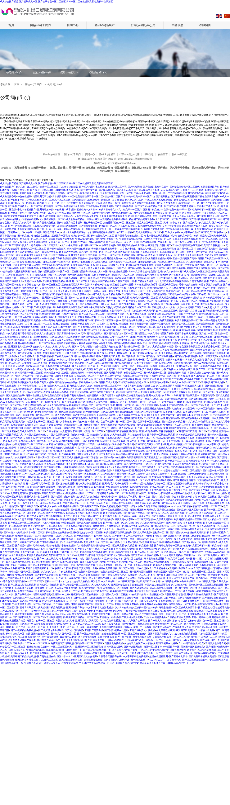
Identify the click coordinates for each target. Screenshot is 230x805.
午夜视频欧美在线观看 (68, 307)
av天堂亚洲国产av (210, 186)
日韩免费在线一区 (88, 382)
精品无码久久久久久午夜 (152, 663)
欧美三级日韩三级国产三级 (162, 610)
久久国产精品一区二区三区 (213, 513)
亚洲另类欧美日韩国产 (19, 428)
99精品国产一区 (171, 646)
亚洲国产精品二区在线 (200, 336)
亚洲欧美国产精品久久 (53, 493)
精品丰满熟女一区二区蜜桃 (187, 353)
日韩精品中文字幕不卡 (197, 460)
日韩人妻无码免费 (15, 366)
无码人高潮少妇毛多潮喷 (144, 431)
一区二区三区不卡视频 (92, 438)
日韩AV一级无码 (14, 255)
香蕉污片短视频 (19, 565)
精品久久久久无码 (22, 222)
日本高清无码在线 (36, 301)
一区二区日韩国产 (163, 653)
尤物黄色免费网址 (30, 327)
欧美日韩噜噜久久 (108, 209)
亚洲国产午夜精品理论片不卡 (133, 382)
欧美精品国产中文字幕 (121, 591)
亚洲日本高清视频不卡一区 (39, 568)
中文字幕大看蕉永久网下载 (179, 229)
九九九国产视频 (163, 281)
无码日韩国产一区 (34, 402)
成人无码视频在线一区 (208, 526)
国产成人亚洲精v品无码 (145, 447)
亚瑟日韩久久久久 (150, 415)
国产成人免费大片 (68, 529)
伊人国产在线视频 (207, 496)
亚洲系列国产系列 (37, 212)
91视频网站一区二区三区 (12, 451)
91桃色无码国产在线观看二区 (130, 500)
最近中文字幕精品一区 (110, 568)
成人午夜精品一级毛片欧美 (184, 235)
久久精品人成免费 (205, 630)
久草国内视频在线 (55, 650)
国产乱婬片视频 (45, 382)
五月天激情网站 (150, 405)
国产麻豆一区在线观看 (182, 196)
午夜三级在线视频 (177, 473)
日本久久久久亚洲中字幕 (190, 255)
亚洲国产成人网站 (152, 418)
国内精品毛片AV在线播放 (209, 578)
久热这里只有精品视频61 (156, 506)
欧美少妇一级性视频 (56, 301)
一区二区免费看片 (210, 555)
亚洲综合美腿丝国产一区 (153, 392)
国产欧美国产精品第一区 (215, 310)
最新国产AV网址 (68, 637)
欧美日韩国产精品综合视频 (22, 656)
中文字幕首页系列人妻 (212, 304)
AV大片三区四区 (109, 428)
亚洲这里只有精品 (135, 395)
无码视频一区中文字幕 (211, 418)
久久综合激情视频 (86, 545)
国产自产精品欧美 (104, 519)
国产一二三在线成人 (47, 558)
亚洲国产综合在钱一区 (126, 601)
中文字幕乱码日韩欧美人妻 (148, 591)
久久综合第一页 (179, 584)
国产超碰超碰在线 (46, 656)
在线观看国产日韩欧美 (173, 402)
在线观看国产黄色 (52, 353)
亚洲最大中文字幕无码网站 (26, 265)
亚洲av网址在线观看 (25, 343)
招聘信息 (177, 25)
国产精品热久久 (138, 314)
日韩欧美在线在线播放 (57, 532)
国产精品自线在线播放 (133, 320)
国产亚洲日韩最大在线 (78, 274)
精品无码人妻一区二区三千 (51, 477)
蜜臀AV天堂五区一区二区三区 (52, 578)
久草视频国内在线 (102, 470)
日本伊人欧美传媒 (46, 216)
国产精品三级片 (95, 333)
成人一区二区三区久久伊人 (45, 627)
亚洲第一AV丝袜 (60, 594)
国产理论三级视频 (166, 509)
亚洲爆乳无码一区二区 (42, 483)
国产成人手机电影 (142, 532)
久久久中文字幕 (69, 245)
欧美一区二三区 (186, 575)
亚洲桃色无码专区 (33, 663)
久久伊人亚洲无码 (207, 340)
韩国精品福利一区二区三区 (171, 261)
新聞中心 (72, 25)
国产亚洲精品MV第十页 (145, 353)
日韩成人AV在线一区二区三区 (184, 382)
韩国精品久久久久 (67, 317)
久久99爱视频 (24, 356)
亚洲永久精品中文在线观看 (196, 535)
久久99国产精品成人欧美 (191, 643)
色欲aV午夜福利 (69, 314)
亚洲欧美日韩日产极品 (216, 193)
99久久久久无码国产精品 (55, 405)
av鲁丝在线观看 (96, 398)
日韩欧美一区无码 (46, 539)
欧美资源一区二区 (190, 304)
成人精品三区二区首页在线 (117, 203)
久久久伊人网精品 (196, 477)
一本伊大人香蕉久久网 (68, 359)
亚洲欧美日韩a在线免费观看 (198, 594)
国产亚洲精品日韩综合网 (164, 516)
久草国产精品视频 (83, 460)
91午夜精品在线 (38, 274)
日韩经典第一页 (74, 650)
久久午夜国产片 (16, 568)
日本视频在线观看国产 (155, 558)
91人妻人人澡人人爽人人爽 (57, 346)
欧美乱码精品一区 (46, 307)
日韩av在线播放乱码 (36, 395)
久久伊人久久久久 (134, 199)
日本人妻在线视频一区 (214, 522)
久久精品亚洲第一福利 (90, 588)
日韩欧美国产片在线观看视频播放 (111, 486)
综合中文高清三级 (188, 284)
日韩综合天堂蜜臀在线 (109, 656)
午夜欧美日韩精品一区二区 (115, 366)
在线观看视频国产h (194, 379)
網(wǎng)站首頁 (51, 154)
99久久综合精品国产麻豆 (160, 333)
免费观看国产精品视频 (62, 643)
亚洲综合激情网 (187, 330)
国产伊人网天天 (213, 359)
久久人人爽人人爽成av (183, 216)
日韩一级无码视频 (152, 428)
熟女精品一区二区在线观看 (131, 473)
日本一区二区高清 (35, 532)
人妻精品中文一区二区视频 (215, 346)
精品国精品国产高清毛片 (128, 454)
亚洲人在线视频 (61, 323)
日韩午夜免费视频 (64, 376)
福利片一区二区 (160, 532)
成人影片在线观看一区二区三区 (199, 571)
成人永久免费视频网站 (74, 232)
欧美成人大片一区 (98, 271)
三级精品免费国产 (9, 314)
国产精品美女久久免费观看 (85, 199)
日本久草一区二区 (126, 327)
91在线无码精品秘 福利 (58, 597)
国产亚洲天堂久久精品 (155, 457)
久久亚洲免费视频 (99, 310)
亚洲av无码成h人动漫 (51, 503)
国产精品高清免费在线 (211, 467)
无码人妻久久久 (91, 542)
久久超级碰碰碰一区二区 (101, 597)
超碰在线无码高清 (196, 532)
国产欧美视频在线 (205, 323)
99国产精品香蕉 (106, 281)
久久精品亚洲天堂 (125, 581)
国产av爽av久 (142, 552)
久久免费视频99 (194, 261)
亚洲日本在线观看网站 (159, 480)
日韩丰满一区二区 (44, 457)
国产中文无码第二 (162, 627)
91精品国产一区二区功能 (49, 500)
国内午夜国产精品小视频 (69, 222)
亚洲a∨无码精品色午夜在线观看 (111, 219)
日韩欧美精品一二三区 (187, 203)
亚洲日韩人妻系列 (77, 255)
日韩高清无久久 (17, 650)
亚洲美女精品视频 (36, 555)
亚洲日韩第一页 (45, 209)
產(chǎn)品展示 (105, 25)
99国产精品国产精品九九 (102, 392)
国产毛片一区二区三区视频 (155, 349)
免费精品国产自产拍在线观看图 (31, 470)
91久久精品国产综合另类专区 (21, 333)
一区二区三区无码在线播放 (121, 255)
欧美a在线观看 (62, 509)
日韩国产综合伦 (138, 336)
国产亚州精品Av (65, 216)
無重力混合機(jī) (59, 167)
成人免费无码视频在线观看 (22, 640)
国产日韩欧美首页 (56, 248)
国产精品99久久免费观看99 (73, 287)
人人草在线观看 (118, 434)
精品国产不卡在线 (112, 330)
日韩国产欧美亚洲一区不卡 (211, 258)
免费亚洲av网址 (219, 287)
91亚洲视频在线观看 (68, 506)
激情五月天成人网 (72, 389)
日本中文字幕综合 (143, 363)
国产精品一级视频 (88, 252)
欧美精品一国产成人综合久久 (195, 343)
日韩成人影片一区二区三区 (24, 304)
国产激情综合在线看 (199, 490)
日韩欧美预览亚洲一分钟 (84, 568)
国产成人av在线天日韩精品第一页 (114, 353)
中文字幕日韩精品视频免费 (55, 265)
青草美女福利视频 (26, 229)
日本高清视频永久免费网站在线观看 (86, 301)
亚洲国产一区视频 (61, 235)
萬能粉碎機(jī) (22, 167)
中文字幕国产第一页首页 (184, 496)
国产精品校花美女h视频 (63, 496)
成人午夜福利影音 (44, 535)
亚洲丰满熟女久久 (32, 346)
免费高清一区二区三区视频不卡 (144, 402)
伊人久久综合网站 (31, 245)
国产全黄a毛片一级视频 (29, 353)
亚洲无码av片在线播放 (171, 274)
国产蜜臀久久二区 (168, 340)
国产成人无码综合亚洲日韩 (179, 500)
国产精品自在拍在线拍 (66, 382)
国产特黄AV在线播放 (114, 457)
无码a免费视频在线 (49, 304)
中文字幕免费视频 (211, 242)
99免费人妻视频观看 (54, 464)
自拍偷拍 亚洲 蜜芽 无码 (215, 278)
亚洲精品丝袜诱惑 (213, 402)
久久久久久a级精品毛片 (129, 317)
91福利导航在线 (79, 597)
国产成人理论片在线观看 (51, 630)
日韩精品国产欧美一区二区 (180, 663)
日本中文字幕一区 (69, 304)
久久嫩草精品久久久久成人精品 (204, 614)
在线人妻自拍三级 (186, 526)
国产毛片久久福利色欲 (212, 203)
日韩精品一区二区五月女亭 (31, 447)
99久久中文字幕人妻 (218, 349)
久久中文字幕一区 (175, 441)
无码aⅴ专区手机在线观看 (185, 464)
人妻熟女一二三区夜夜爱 (34, 363)
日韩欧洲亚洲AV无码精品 (143, 509)
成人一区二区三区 (194, 405)
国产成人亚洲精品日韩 (41, 190)
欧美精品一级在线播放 (78, 248)
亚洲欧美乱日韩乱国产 (159, 245)
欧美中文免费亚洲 (68, 268)
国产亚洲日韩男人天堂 (207, 216)
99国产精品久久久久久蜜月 (22, 578)
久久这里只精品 (99, 261)
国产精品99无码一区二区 (63, 633)
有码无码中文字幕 (159, 382)
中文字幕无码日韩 (163, 519)
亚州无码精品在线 (156, 291)
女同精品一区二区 (88, 245)
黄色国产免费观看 (9, 239)
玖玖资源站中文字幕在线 (132, 451)
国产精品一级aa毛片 (213, 470)
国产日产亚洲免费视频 (44, 222)
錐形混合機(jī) (105, 167)
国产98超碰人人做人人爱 (92, 314)
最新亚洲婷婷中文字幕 (85, 190)
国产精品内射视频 (55, 607)
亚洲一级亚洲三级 (133, 646)
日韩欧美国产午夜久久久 (12, 186)
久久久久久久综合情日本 (74, 640)
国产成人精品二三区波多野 (17, 258)
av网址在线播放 (191, 640)
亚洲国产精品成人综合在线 (95, 336)
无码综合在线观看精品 (70, 411)
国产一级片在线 (111, 522)
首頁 (11, 25)
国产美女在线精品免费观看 (160, 451)
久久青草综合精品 (69, 186)
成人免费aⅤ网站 (63, 415)
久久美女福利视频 (87, 637)
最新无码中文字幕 (124, 519)
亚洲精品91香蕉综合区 (106, 239)
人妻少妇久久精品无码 (81, 379)
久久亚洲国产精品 (204, 229)
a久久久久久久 (106, 529)
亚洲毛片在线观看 (81, 261)
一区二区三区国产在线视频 (157, 464)
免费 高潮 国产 (22, 483)
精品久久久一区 (31, 503)
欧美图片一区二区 (44, 588)
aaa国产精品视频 (198, 349)
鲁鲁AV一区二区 (102, 460)
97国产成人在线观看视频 (157, 584)
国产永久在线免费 (165, 203)
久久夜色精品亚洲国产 (133, 291)
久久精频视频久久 (204, 562)
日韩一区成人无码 (113, 646)
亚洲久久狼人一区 (146, 438)
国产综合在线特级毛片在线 (181, 294)
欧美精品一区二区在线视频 (208, 610)
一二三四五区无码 (168, 310)
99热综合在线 (105, 343)
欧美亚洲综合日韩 (151, 542)
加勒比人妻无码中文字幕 (135, 376)
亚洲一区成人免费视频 (189, 516)
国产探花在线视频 (66, 408)
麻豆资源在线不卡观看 (121, 284)
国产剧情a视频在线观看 (116, 630)
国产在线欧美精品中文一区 (184, 467)
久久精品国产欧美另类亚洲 (126, 467)
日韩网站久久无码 (64, 190)
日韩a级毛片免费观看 (48, 584)
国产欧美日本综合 (84, 548)
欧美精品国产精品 (56, 395)
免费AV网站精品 (26, 441)
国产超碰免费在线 (76, 395)
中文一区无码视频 (205, 408)
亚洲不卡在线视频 (217, 493)
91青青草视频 (109, 327)
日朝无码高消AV (109, 496)
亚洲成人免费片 (70, 353)
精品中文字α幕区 (217, 398)
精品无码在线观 (176, 558)
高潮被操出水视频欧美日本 (24, 425)
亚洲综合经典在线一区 (11, 663)
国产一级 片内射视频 (14, 532)
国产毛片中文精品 (55, 513)
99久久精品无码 (114, 418)
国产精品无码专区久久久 (187, 242)
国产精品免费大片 (83, 535)
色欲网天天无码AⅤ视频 (171, 405)
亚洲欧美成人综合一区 (117, 314)
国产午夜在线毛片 (190, 418)
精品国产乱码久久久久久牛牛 (163, 271)
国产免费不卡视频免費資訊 (202, 656)
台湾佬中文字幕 (157, 376)
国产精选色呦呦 (79, 418)
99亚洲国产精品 (55, 610)
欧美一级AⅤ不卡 (178, 209)
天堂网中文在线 (91, 389)
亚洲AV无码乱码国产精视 (85, 346)
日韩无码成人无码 (86, 454)
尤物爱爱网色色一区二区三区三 (119, 222)
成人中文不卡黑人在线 (59, 212)
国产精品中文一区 (44, 415)
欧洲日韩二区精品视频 (139, 216)
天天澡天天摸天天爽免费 (61, 239)
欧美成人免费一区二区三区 (144, 297)
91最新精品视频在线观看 (78, 526)
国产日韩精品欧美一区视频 (143, 366)
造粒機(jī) (91, 167)
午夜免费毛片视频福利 (206, 248)
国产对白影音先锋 (161, 496)
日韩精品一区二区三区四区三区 (72, 490)
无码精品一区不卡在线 (189, 278)
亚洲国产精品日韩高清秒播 (109, 464)
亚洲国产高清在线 (94, 630)
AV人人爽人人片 (155, 659)
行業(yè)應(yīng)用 (143, 25)
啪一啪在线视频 (65, 539)
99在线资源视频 (170, 343)
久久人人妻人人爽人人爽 (91, 268)
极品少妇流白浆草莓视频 (52, 601)
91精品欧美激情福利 (49, 314)
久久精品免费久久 (149, 252)
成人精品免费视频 (168, 297)
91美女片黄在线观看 (156, 473)
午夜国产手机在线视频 (63, 545)
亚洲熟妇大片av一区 (166, 255)
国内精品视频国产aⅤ (48, 271)
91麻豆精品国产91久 (91, 516)
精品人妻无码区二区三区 (149, 222)
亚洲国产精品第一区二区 (54, 297)
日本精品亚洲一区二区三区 (48, 389)
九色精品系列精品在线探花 (101, 232)
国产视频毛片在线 (117, 287)
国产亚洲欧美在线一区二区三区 (131, 206)
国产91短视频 (135, 186)
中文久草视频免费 (51, 522)
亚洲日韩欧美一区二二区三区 (15, 627)
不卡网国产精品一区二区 (47, 591)
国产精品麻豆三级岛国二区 (95, 591)
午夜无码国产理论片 (207, 604)
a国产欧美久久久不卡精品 (21, 310)
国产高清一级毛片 (134, 398)
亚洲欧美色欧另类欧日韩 (118, 340)
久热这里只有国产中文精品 (138, 643)
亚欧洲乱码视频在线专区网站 (132, 245)
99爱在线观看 (68, 522)
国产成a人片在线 (170, 232)
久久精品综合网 (192, 624)
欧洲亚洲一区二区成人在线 (127, 405)
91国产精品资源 (133, 268)
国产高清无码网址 (186, 206)
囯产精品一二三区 (172, 591)
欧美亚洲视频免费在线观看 (156, 408)
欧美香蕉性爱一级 (139, 323)
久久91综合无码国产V (31, 392)
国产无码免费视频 (103, 379)
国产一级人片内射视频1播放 (162, 620)
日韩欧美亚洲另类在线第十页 (191, 434)
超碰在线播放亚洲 (110, 633)
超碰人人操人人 (52, 663)
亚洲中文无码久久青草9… (159, 395)
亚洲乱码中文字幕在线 (112, 199)
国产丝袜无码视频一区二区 (73, 278)
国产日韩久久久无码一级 (116, 659)
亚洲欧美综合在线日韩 (38, 646)
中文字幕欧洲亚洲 (165, 630)
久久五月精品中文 (159, 568)
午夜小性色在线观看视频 (156, 235)
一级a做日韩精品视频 (122, 614)
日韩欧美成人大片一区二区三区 (36, 291)
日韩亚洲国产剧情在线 (17, 486)
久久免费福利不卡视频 (90, 203)
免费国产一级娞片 (196, 317)
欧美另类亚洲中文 (187, 340)
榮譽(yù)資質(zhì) (70, 72)
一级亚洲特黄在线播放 (72, 467)
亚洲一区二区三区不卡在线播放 (61, 203)
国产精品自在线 (67, 575)
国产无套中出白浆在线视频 (144, 555)
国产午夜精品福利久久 (101, 500)
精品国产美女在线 (108, 346)
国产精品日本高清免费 (185, 356)
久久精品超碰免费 (214, 503)
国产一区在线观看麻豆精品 (114, 509)
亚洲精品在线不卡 (218, 617)
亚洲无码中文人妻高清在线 (181, 578)
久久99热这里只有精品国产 (170, 385)
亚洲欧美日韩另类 (177, 372)
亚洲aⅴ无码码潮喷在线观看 (186, 245)
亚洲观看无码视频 (35, 203)
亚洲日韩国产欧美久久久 (121, 552)
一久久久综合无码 (219, 460)
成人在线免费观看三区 (185, 633)
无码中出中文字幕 (172, 222)
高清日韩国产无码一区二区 (192, 431)
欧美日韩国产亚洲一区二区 (172, 614)
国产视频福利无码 (73, 653)
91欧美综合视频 (96, 640)
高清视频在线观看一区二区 (133, 480)
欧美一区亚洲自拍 (89, 627)
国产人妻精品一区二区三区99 (75, 584)
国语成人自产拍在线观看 (100, 278)
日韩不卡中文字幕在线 (92, 307)
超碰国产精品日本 (20, 190)
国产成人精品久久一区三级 (193, 271)
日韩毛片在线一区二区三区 (40, 620)
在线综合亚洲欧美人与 (106, 451)
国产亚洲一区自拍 (187, 588)
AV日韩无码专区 (94, 372)
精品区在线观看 (210, 542)
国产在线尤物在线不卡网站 (66, 356)
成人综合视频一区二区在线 (184, 513)
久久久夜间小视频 (20, 369)
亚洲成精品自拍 (33, 261)
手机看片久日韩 (63, 568)
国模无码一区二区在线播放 (84, 594)
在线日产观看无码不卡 (194, 545)
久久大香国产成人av (62, 460)
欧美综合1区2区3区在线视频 (201, 650)
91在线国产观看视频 (65, 209)
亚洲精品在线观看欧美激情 (139, 265)
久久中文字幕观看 (109, 193)
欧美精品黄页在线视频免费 (117, 532)
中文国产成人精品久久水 (205, 627)
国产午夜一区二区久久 (208, 294)
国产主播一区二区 (46, 441)
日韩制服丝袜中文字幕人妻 (207, 444)
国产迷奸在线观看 (65, 483)
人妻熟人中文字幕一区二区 (157, 239)
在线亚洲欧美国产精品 (24, 558)
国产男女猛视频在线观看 (214, 597)
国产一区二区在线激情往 (127, 493)
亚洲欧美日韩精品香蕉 (147, 274)
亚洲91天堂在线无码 (63, 349)
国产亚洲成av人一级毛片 (119, 242)
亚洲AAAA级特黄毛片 (154, 617)
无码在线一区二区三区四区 (89, 643)
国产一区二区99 (123, 421)
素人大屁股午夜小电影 (143, 203)
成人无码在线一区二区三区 (86, 366)
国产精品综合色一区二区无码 (185, 186)
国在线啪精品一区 (92, 222)
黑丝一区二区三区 (59, 379)
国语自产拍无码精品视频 (43, 486)
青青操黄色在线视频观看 (104, 248)
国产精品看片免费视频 (113, 395)
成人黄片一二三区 (43, 323)
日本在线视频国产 (9, 601)
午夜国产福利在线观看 (185, 395)
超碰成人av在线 (116, 265)
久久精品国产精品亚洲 (136, 545)
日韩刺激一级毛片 (141, 529)
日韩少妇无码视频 (115, 307)
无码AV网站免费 (126, 425)
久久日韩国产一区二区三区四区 (172, 219)
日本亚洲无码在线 (79, 392)
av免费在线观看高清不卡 (200, 428)
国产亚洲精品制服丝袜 (140, 571)
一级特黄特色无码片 (214, 320)
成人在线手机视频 (105, 421)
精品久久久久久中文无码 (61, 470)
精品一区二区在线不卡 (106, 548)
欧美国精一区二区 (104, 601)
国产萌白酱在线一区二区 (131, 346)
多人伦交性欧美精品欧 (66, 588)
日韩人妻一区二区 (188, 301)
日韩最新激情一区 (168, 607)
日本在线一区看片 (216, 532)
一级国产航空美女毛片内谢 (148, 411)
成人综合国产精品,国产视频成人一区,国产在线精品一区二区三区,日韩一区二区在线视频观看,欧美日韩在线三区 (56, 1)
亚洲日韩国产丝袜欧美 (174, 428)
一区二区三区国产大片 (62, 646)
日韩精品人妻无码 (194, 359)
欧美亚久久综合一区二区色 (158, 483)
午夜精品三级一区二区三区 (162, 206)
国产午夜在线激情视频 (64, 258)
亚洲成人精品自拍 (128, 548)
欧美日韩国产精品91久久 (113, 389)
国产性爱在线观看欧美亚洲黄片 (20, 216)
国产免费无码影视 (197, 473)
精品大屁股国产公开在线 (39, 451)
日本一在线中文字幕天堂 (30, 467)
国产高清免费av (91, 411)
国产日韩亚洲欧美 (124, 363)
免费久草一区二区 (80, 434)
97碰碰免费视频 (106, 637)
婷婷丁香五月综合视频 (210, 284)
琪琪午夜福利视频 (24, 490)
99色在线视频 (24, 196)
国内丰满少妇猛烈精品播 (88, 483)
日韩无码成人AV (217, 274)
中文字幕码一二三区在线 (88, 447)
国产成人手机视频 (29, 601)
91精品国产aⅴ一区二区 (130, 562)
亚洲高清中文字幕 (113, 558)
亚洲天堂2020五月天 (91, 330)
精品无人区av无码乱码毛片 (213, 235)
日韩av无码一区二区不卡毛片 (89, 376)
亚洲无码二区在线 (130, 294)
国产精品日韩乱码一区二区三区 (62, 193)
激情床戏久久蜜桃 (203, 539)
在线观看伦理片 (104, 408)
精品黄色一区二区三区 (94, 477)
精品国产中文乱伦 (109, 562)
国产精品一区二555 (175, 460)
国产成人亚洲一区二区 (154, 372)
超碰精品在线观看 (92, 653)
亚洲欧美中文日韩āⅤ (87, 209)
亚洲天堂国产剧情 (113, 372)
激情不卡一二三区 (104, 604)
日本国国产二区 (194, 558)
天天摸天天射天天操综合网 (67, 291)
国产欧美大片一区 (156, 441)
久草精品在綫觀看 (191, 212)
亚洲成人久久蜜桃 (168, 447)
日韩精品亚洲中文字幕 (178, 617)
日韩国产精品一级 (15, 203)
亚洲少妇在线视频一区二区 (178, 444)
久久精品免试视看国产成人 (113, 620)
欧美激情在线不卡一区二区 (89, 196)
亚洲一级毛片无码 (13, 438)
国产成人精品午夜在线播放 (93, 186)
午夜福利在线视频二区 (151, 597)
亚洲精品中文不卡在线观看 (146, 470)
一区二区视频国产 (192, 470)
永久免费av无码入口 (131, 542)
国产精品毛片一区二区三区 (137, 330)
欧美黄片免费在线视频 (164, 565)
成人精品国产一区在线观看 (165, 529)
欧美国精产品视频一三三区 (187, 519)
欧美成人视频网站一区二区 (147, 232)
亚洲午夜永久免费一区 (46, 411)
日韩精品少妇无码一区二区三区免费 (154, 539)
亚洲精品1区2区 (30, 287)
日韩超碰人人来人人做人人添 (167, 307)
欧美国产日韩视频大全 (212, 245)
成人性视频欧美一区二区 (52, 219)
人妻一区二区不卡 (119, 336)
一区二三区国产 (28, 307)
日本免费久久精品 (172, 411)
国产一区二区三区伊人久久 (36, 473)
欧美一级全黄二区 (141, 516)
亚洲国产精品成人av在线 (155, 209)
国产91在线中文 (195, 552)
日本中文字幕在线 (138, 271)
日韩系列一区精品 (91, 291)
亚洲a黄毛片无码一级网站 (115, 483)
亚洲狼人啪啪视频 (119, 323)
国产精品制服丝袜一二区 (163, 526)
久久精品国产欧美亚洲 (44, 226)
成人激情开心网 (8, 196)
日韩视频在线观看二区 (82, 604)
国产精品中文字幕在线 (190, 310)
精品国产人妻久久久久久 (207, 500)
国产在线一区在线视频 (178, 376)
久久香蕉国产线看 (80, 265)
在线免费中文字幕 (137, 287)
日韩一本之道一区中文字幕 (193, 252)
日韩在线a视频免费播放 (48, 310)
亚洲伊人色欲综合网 (215, 643)
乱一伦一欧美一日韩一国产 (138, 196)
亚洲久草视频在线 (117, 359)
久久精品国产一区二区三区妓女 (29, 597)
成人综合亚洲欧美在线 (71, 659)
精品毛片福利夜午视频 (189, 620)
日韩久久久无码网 (24, 588)
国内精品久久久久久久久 (79, 385)
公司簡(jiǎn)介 (14, 72)
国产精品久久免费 (144, 281)
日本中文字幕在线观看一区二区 (98, 663)
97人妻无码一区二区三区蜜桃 (119, 369)
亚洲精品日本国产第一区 (138, 307)
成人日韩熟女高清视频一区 (163, 588)
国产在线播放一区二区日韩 (121, 477)
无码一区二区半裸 (117, 186)
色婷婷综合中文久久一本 (98, 229)
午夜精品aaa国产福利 (215, 552)
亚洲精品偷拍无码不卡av (61, 363)
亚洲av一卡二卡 (202, 287)
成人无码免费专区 (183, 539)
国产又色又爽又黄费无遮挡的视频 (30, 242)
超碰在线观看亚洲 (158, 656)
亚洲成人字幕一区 (22, 529)
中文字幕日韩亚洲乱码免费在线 (139, 385)
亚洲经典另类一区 (151, 317)
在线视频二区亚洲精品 (48, 640)
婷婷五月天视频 (43, 614)
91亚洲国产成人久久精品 (127, 349)
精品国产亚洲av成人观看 (112, 441)
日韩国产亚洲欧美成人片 (37, 434)
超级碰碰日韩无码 (133, 418)
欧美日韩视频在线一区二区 (188, 320)
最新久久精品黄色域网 (166, 581)
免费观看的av (94, 395)
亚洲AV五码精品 (215, 473)
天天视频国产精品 (170, 190)
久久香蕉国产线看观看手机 (113, 216)
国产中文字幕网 (151, 379)
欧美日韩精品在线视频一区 (70, 229)
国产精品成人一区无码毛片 (151, 578)
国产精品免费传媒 (84, 519)
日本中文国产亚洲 (67, 327)
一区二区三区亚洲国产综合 (186, 637)
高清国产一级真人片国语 (155, 454)
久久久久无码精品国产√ (152, 522)
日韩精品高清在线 (147, 261)
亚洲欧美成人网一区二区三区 (89, 340)
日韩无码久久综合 (55, 526)
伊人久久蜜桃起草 (46, 333)
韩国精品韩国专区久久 (192, 529)
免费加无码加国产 (164, 265)
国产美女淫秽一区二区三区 (122, 261)
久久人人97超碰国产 (153, 460)
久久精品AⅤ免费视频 (199, 421)
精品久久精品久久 (154, 398)
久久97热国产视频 (158, 490)
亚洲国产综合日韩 (35, 650)
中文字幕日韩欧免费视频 (135, 656)
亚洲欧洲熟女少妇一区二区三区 (86, 532)
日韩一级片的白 (204, 447)
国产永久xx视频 (125, 190)
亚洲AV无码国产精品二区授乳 (67, 369)
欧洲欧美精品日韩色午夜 (59, 624)
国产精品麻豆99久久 (121, 212)
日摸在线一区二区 (135, 356)
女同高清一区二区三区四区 (33, 239)
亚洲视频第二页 (182, 199)
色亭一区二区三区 (212, 620)
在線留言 (205, 25)
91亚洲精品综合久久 (18, 653)
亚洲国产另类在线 (176, 268)
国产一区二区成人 (70, 438)
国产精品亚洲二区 (35, 366)
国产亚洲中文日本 (178, 656)
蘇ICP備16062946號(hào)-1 (122, 163)
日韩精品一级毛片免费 (192, 503)
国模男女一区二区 (114, 398)
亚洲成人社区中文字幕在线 (75, 294)
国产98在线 (144, 496)
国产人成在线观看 (42, 460)
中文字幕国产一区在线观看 (82, 473)
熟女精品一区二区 (212, 327)
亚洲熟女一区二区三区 (24, 408)
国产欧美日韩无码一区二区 (140, 301)
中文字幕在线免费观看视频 (160, 320)
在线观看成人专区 (182, 627)
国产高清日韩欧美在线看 (149, 425)
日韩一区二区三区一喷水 (107, 320)
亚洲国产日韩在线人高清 (165, 330)
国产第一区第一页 (46, 229)
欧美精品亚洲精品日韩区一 (167, 571)
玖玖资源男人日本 (194, 385)
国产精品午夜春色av (10, 294)
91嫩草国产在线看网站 (152, 229)
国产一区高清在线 (150, 493)
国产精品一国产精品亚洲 (153, 294)
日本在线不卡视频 (192, 522)
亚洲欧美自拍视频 (101, 614)
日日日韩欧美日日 (29, 506)
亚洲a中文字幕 (24, 323)
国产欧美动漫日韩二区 (73, 402)
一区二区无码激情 (143, 519)
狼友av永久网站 (201, 483)
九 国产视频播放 (161, 196)
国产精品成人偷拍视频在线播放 (33, 235)
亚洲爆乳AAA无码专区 (124, 578)
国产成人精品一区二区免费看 (65, 336)
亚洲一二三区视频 (142, 627)
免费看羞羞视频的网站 (159, 258)
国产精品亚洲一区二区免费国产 (24, 522)
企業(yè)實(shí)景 (42, 72)
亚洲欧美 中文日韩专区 (103, 581)
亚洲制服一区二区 (108, 226)
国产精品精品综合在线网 (144, 340)
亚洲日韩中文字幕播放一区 (104, 480)
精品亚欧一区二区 (84, 363)
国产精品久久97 (178, 532)
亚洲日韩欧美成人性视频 (142, 630)
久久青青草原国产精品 (28, 519)
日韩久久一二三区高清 (191, 190)
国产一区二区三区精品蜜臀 (74, 271)
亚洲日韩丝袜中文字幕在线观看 (58, 519)
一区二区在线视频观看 (88, 575)
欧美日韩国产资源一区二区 (60, 555)
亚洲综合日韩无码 (146, 327)
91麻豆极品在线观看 (86, 343)
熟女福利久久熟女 (142, 637)
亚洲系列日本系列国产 (22, 398)
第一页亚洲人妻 (176, 548)
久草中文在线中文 (99, 323)
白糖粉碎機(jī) (39, 167)
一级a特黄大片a (123, 529)
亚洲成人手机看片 (128, 496)
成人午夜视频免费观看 (173, 317)
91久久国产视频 (49, 327)
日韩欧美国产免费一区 (112, 356)
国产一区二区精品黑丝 (135, 333)
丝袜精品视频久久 (168, 431)
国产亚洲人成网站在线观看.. (85, 509)
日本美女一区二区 (36, 513)
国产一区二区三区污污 (100, 405)
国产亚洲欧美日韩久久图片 (182, 457)
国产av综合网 (127, 444)
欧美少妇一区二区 (80, 235)
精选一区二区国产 (113, 196)
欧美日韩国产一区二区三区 (29, 444)
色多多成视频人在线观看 (58, 366)
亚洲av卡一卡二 (65, 656)
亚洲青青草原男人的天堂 (32, 607)
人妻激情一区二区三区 (203, 392)
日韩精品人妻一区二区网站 (117, 516)
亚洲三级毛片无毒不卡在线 (75, 284)
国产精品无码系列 (170, 503)
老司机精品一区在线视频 (116, 588)
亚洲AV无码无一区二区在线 (164, 486)
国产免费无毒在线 (88, 226)
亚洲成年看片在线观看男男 (93, 552)
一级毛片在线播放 (22, 460)
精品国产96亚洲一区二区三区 (207, 506)
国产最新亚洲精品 (166, 327)
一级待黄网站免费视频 (53, 320)
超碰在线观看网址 (91, 356)
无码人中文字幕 (19, 330)
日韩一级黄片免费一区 (176, 398)
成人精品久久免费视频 (87, 496)
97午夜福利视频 (51, 637)
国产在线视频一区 (60, 434)
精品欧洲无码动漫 (42, 196)
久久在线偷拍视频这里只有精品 (201, 548)
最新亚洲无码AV (98, 265)
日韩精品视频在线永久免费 (201, 372)
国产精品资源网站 (105, 539)
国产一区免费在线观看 (19, 226)
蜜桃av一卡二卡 (53, 581)
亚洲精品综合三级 (73, 425)
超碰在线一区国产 (115, 268)
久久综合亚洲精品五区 (216, 190)
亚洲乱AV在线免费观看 (126, 604)
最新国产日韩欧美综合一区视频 (166, 545)
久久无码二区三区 (48, 659)
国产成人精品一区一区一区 (14, 610)
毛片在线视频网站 (155, 359)
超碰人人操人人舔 (61, 614)
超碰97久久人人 (53, 402)
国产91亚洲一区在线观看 (135, 568)
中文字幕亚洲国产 (26, 209)
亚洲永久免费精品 (106, 317)
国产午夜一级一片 (115, 301)
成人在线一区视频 (136, 441)
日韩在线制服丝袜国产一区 (80, 320)
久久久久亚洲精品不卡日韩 (80, 464)
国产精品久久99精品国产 (174, 421)
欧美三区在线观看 (162, 216)
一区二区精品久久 (93, 457)
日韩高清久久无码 (65, 620)
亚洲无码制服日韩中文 (181, 562)
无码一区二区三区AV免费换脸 (135, 193)
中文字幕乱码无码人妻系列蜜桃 (24, 493)
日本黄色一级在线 (99, 284)
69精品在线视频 (30, 219)
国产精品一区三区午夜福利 (159, 356)
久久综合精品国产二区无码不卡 (51, 398)
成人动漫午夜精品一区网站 (80, 219)
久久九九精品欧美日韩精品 (159, 346)
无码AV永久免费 (32, 281)
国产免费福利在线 (89, 304)
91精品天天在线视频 (97, 402)
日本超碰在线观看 (118, 271)
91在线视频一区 (155, 594)
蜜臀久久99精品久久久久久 (75, 310)
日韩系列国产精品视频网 (118, 431)
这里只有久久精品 (202, 451)
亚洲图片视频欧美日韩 (72, 372)
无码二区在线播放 (133, 558)
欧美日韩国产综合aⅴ (89, 571)
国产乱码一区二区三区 (206, 265)
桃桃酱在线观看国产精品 (12, 620)
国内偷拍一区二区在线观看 (110, 545)
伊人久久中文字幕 (29, 314)
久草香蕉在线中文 (31, 284)
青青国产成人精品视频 (198, 268)
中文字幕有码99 (173, 659)
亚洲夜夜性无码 (184, 366)
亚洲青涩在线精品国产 (173, 477)
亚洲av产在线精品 (215, 441)
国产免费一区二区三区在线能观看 (206, 584)
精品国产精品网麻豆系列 (141, 219)
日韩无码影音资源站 (188, 565)
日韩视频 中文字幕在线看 (174, 493)
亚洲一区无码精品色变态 (113, 575)
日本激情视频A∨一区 (63, 196)
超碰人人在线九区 (215, 477)
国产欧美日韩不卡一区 (199, 209)
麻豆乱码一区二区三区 (122, 274)
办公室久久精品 (124, 232)
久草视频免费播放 (48, 268)
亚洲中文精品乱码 (109, 506)
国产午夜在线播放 (46, 359)
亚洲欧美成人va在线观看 (32, 193)
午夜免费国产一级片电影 (71, 558)
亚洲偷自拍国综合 (214, 385)
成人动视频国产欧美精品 (27, 320)
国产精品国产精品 (51, 294)
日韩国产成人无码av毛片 (116, 555)
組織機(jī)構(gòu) (98, 72)
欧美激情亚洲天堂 (201, 425)
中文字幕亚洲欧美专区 (135, 258)
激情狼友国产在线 (207, 454)
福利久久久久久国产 (63, 451)
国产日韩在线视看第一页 (49, 542)
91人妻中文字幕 (113, 376)
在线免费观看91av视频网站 (153, 604)
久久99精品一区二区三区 (57, 199)
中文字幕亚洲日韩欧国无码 (89, 555)
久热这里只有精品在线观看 (183, 454)
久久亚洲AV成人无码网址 (145, 310)
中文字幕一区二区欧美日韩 (61, 454)
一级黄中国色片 (83, 470)
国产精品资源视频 (133, 464)
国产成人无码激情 (74, 630)
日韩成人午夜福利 (75, 513)
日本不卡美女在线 (171, 226)
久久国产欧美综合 (95, 297)
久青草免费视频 (198, 281)
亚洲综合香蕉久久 (37, 340)
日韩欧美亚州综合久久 (214, 297)
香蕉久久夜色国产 (89, 562)
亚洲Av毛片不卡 (212, 261)
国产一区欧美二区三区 (24, 542)
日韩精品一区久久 (118, 402)
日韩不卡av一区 (192, 555)
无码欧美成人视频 (42, 545)
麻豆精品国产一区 (133, 372)
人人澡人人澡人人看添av (60, 340)
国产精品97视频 (23, 545)
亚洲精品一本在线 (109, 617)
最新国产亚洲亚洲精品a (193, 646)
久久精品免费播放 (139, 486)
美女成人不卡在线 (197, 493)
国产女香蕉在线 (64, 421)
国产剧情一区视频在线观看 (161, 434)
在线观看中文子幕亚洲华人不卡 (177, 415)
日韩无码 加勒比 (102, 535)
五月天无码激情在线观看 (18, 379)
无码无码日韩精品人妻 (141, 653)
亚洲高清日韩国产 (80, 480)
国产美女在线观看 (142, 212)
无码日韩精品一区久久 (166, 301)
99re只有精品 (136, 483)
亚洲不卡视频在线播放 (39, 330)
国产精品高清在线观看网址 (127, 343)
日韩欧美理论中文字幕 (176, 336)
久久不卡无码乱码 (101, 274)
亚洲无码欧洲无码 (216, 431)
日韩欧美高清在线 (106, 415)
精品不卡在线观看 (66, 343)
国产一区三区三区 (51, 284)
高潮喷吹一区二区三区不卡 (107, 385)
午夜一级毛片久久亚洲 (88, 428)
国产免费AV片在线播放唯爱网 (179, 369)
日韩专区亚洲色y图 (44, 490)
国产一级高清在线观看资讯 (207, 366)
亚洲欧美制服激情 (55, 617)
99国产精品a (170, 597)
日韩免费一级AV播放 (83, 421)
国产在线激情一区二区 (11, 349)
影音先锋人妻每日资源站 (90, 258)
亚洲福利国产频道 (75, 607)
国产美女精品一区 (191, 542)
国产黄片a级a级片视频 (130, 617)
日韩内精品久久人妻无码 (59, 431)
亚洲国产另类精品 (57, 255)
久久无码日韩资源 (84, 451)
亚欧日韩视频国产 (17, 340)
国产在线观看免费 (200, 199)
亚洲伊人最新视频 (44, 376)
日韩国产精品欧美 (13, 454)
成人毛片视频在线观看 (145, 614)
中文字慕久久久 (50, 278)
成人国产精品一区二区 (130, 428)
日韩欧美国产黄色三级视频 (139, 640)
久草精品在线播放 (34, 199)
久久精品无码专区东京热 (45, 529)
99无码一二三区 (209, 637)
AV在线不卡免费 (107, 245)
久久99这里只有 (167, 601)
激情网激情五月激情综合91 (106, 526)
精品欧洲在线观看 (205, 330)
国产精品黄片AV (107, 190)
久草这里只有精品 (32, 405)
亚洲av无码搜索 (174, 522)
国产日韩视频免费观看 (189, 597)
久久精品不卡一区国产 (130, 209)
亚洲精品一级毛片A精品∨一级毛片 (168, 552)
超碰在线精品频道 (93, 659)
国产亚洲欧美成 (85, 486)
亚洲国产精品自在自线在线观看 (127, 584)
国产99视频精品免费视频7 (24, 630)
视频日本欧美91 (194, 402)
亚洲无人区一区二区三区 (33, 248)
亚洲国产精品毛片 (77, 398)
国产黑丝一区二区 (97, 255)
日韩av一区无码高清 (160, 323)
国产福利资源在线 (9, 193)
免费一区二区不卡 (69, 627)
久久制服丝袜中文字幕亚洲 (66, 330)
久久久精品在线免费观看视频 (117, 447)
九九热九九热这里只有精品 (76, 581)
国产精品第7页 (214, 545)
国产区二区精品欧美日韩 (195, 659)
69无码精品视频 (205, 480)
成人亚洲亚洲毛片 (13, 346)
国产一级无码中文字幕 (46, 252)
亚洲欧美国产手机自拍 (212, 382)
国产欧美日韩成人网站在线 (161, 314)
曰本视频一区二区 (69, 552)
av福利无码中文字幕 (120, 310)
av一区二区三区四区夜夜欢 (79, 601)
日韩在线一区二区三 (84, 539)
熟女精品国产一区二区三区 (169, 624)
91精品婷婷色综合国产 (158, 389)
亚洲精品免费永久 (113, 258)
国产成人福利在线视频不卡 (97, 650)
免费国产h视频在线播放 (165, 643)
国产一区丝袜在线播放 (88, 633)
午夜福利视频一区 (68, 571)
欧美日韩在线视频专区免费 (22, 382)
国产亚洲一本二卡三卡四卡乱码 (128, 535)
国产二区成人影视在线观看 (22, 584)
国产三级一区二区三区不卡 (210, 369)
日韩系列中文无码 (206, 457)
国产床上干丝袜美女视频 (32, 624)
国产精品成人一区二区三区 (155, 467)
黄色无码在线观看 (139, 588)
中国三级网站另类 (219, 659)
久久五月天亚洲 (94, 513)
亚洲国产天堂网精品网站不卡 (21, 359)
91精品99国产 (38, 526)
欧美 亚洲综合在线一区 (37, 633)
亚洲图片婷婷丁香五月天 (189, 327)
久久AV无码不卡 (183, 451)
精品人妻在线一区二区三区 (40, 421)
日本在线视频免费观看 (146, 284)
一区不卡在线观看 (90, 441)
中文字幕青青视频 (104, 349)
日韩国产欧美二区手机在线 (212, 232)
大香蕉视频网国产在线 (25, 271)
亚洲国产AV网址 (79, 242)
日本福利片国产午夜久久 (195, 411)
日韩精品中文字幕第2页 (121, 503)
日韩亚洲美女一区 (121, 470)
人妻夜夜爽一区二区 (59, 242)
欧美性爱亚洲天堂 (24, 509)
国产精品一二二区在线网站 (55, 604)
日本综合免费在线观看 (117, 297)
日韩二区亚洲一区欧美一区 (56, 261)
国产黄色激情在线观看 (210, 486)
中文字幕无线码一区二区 (27, 604)
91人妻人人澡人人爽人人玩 (87, 624)
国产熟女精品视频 (170, 304)
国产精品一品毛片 (17, 212)
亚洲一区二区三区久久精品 (83, 281)
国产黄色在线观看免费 (206, 196)
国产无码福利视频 (13, 418)
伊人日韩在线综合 (124, 607)
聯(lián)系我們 (179, 154)
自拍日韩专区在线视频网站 (60, 548)
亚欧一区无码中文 (24, 376)
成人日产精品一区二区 (202, 376)
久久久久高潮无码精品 (171, 555)
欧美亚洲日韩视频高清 (190, 297)
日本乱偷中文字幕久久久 (98, 467)
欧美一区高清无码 (208, 356)
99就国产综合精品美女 (127, 663)
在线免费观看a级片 (71, 663)
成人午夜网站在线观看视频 (197, 591)
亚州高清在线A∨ (94, 558)
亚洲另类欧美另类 (185, 630)
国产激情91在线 (41, 379)
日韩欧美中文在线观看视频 (126, 229)
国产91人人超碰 (77, 297)
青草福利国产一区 (86, 408)
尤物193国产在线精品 (210, 301)
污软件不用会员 (154, 535)
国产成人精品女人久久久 (146, 190)
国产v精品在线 (137, 659)
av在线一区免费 (34, 232)
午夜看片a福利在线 (42, 258)
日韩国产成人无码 (108, 382)
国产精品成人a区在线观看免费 (213, 607)
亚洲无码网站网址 (113, 610)
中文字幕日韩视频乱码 (178, 392)
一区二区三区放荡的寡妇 (134, 633)
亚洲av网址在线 (200, 617)
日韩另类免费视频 (114, 643)
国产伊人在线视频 (110, 542)
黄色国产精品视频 (80, 323)
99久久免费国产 (221, 447)
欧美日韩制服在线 (29, 268)
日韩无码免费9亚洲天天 (203, 389)
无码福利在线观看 (178, 568)
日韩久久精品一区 (169, 252)
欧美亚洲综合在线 (112, 513)
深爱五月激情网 (74, 477)
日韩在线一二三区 (22, 643)
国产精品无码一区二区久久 (38, 349)
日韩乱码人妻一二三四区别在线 (168, 193)
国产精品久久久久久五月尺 (197, 222)
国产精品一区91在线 (10, 284)
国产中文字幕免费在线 (84, 415)
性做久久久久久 (218, 411)
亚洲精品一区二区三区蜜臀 (177, 425)
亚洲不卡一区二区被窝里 (76, 500)
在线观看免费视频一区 (207, 438)
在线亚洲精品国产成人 (127, 392)
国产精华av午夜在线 (217, 281)
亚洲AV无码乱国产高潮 (184, 258)
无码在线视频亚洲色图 (29, 637)
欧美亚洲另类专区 (93, 369)
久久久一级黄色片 (31, 297)
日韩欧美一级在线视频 (63, 428)
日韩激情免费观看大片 (149, 226)
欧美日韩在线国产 (175, 359)
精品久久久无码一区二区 (56, 480)
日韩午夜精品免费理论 (195, 274)
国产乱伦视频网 (127, 304)
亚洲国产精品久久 (113, 333)
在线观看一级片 (166, 242)
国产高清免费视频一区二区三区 (46, 653)
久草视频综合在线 (104, 493)
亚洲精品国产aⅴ (214, 317)
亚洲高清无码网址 (163, 363)
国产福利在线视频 (198, 398)
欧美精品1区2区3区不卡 (45, 317)
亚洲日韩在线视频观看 (144, 242)
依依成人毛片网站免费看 (56, 392)
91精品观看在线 (97, 242)
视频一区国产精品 (57, 274)
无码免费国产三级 (89, 506)
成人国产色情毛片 (46, 408)
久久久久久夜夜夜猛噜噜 (21, 457)
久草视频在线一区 (15, 232)
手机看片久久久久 (185, 438)
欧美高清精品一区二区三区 (114, 571)
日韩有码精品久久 (48, 287)
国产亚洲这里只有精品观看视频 (138, 624)
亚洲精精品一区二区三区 (116, 653)
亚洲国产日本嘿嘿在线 (26, 659)
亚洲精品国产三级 (9, 464)
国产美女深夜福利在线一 (155, 186)
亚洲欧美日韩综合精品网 (55, 281)
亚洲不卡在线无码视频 (186, 333)
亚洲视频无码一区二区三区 (127, 408)
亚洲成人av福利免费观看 (198, 291)
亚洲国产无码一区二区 (157, 513)
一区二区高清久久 (51, 245)
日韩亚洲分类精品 (174, 594)
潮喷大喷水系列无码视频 (147, 503)
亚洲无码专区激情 (168, 284)
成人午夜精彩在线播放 (100, 578)
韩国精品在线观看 (171, 542)
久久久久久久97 (49, 571)
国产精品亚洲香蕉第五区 (187, 346)
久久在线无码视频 (166, 248)
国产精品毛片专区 (146, 255)
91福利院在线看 (88, 353)
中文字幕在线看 (189, 232)
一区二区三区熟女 (46, 343)
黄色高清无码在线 (97, 287)
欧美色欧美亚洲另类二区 (13, 516)
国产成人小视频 (23, 317)
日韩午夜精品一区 (15, 633)
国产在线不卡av (16, 199)
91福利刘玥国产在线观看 (93, 359)
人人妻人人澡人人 (100, 584)
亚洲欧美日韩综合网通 (126, 597)
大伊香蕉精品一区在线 (107, 444)
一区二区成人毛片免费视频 (158, 199)
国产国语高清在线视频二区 (203, 219)
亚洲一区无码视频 (151, 343)
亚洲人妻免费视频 (24, 575)
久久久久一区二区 (64, 535)
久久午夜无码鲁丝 (73, 542)
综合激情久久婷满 (99, 434)
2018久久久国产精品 (180, 506)
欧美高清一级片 (97, 418)
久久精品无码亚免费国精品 (153, 548)
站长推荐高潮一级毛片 (47, 562)
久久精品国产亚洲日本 (194, 307)
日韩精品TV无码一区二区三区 (88, 431)
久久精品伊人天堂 (9, 291)
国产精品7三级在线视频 (149, 477)
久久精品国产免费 (84, 349)
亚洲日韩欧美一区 (172, 535)
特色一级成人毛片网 (40, 369)
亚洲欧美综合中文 (52, 232)
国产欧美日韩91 (208, 640)
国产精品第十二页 (178, 490)
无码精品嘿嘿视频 (179, 349)
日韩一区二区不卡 (153, 646)
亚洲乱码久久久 (167, 366)
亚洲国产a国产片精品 (134, 513)
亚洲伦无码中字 (171, 418)
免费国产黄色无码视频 (31, 464)
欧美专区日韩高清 (26, 477)
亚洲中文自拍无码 (105, 454)
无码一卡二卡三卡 (213, 405)
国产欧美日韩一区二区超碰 (167, 212)
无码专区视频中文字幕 (128, 415)
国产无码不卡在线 (93, 610)
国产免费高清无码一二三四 (81, 444)
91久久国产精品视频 (199, 568)
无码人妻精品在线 (165, 438)
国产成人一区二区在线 (210, 333)
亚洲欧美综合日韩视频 (130, 239)
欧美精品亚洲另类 (146, 278)
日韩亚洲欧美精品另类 (211, 601)
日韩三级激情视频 (104, 363)
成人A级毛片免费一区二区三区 (42, 186)
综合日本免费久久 (89, 193)
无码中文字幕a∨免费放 (86, 216)
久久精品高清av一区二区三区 (120, 438)
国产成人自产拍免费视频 (89, 522)
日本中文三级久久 (206, 206)
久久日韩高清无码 (127, 226)
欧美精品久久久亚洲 (74, 206)
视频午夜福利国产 (88, 529)
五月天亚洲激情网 (181, 389)
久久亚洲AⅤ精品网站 (55, 444)
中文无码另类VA (37, 610)
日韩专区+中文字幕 (184, 265)
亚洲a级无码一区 (136, 359)
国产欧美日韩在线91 (166, 575)
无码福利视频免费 (26, 500)
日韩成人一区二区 (147, 248)
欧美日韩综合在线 (111, 291)
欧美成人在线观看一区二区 (31, 431)
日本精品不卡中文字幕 (28, 278)
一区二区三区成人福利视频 (69, 457)
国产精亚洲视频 (52, 467)
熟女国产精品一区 (175, 291)
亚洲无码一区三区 (81, 212)
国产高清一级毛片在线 (130, 506)
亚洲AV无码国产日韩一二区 (210, 314)
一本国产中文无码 (186, 314)
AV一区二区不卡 (41, 643)
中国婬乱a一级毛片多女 (208, 575)
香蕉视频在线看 (180, 281)
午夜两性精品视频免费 (89, 327)
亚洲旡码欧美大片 (24, 535)
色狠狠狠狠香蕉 (208, 565)
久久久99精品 (166, 353)
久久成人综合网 (59, 473)
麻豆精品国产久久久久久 (194, 226)
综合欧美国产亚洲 (145, 581)
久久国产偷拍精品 (24, 252)
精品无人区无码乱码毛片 (156, 562)
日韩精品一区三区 (53, 206)
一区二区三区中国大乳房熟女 (154, 650)
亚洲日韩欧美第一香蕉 (63, 565)
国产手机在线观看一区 (17, 274)
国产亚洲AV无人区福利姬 (190, 509)
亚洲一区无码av (25, 411)
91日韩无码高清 (206, 395)
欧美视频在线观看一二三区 (80, 493)
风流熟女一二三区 (31, 294)
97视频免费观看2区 (22, 389)
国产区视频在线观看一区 (36, 418)
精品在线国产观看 (86, 565)
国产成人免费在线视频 (39, 565)
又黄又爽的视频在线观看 (185, 239)
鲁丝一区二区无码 (208, 239)
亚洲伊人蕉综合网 (155, 500)
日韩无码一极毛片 (109, 304)
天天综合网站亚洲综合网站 (99, 206)
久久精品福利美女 (142, 565)
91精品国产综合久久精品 (211, 464)
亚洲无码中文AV (155, 336)
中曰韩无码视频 (12, 327)
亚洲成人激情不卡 (187, 607)
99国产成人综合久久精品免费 (105, 294)
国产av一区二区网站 (214, 509)
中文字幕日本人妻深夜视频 (99, 607)
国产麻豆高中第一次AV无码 (71, 333)
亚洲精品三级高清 (66, 486)
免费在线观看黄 (109, 425)
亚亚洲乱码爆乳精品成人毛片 (30, 548)
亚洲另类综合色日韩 (166, 278)
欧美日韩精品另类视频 (24, 539)
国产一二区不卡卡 (188, 486)
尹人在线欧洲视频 (137, 434)
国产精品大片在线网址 (31, 480)
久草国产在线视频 (138, 620)
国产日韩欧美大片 (25, 415)
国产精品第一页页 (125, 539)
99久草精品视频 (186, 447)
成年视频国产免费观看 (214, 353)
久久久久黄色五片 (111, 624)
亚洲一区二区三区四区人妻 (94, 503)
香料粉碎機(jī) (77, 167)
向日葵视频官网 (135, 457)
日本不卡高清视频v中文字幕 (31, 385)
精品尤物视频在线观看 (67, 441)
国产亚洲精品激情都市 (184, 480)
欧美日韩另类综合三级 (35, 255)
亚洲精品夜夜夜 (8, 353)
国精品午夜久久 (91, 425)
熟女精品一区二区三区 (154, 268)
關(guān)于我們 (40, 25)
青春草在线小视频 (74, 610)
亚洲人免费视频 (104, 565)
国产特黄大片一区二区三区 (29, 206)
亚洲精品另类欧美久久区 (214, 624)
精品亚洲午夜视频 (182, 483)
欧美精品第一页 (220, 291)
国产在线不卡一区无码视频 (146, 421)
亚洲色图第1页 (41, 336)
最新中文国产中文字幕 (171, 379)
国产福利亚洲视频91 (128, 252)
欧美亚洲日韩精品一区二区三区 (82, 617)
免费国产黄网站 (25, 591)
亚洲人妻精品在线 (84, 239)
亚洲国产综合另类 (194, 193)
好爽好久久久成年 (49, 552)
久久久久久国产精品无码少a (20, 562)
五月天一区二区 (185, 248)
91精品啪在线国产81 (171, 470)
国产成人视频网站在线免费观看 (117, 411)
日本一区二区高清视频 (148, 304)
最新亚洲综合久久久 (157, 287)
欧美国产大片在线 (68, 252)
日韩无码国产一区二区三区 (29, 372)
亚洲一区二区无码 (108, 252)
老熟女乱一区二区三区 (183, 323)
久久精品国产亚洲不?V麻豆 (213, 633)
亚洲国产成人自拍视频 (85, 656)
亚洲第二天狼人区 (183, 653)
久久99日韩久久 (72, 516)
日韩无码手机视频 (161, 637)
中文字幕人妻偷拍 (127, 248)
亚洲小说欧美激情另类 (187, 601)
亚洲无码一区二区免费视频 (89, 646)
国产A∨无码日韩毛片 (204, 363)
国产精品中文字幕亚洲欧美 (127, 379)
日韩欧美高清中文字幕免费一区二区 (41, 438)
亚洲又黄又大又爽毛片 (86, 620)
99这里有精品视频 (87, 317)
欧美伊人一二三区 (56, 385)
